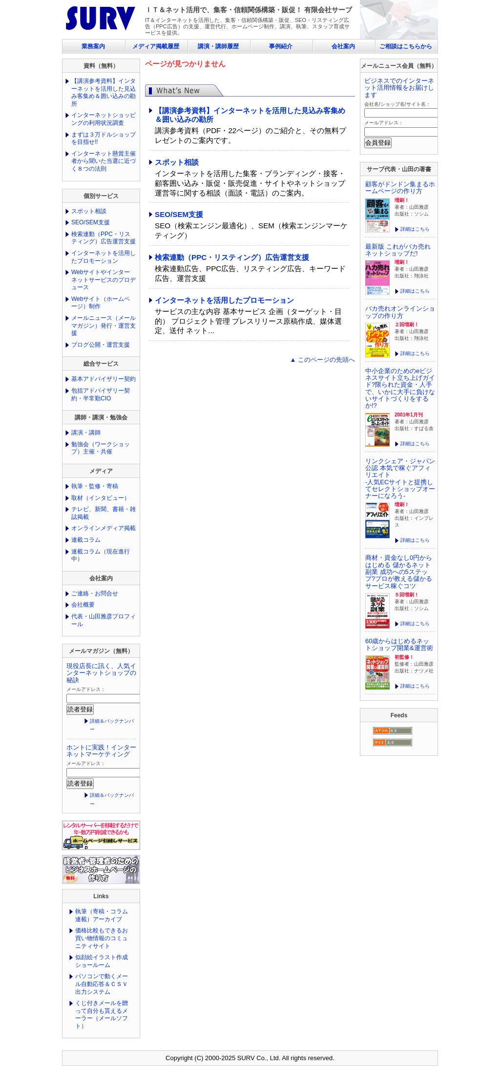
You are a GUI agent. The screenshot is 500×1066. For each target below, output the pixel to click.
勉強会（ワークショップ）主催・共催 (100, 448)
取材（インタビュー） (100, 497)
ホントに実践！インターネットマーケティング (101, 751)
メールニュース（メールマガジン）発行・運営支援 (103, 325)
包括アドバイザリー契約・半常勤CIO (100, 394)
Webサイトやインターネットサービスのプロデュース (103, 280)
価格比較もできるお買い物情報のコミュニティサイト (101, 938)
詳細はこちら (415, 229)
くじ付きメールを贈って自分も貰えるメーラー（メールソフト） (101, 1014)
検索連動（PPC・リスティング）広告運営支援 (232, 257)
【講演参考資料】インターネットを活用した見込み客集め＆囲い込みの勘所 (103, 92)
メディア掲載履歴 (155, 46)
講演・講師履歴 (218, 46)
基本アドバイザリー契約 (103, 378)
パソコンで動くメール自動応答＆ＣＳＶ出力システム (101, 984)
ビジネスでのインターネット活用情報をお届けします (399, 88)
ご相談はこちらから (405, 46)
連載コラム (86, 539)
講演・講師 (86, 432)
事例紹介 (280, 46)
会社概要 (83, 604)
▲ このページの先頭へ (322, 359)
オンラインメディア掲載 (103, 528)
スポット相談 (177, 162)
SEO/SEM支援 (179, 214)
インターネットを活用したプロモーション (224, 300)
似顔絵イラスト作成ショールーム (101, 961)
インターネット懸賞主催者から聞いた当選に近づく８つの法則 (103, 161)
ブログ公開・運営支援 (100, 344)
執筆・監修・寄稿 (94, 486)
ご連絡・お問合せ (94, 593)
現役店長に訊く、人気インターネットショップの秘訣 (101, 673)
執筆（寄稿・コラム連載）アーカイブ (101, 915)
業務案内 (93, 46)
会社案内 (343, 46)
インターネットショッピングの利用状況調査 (103, 119)
